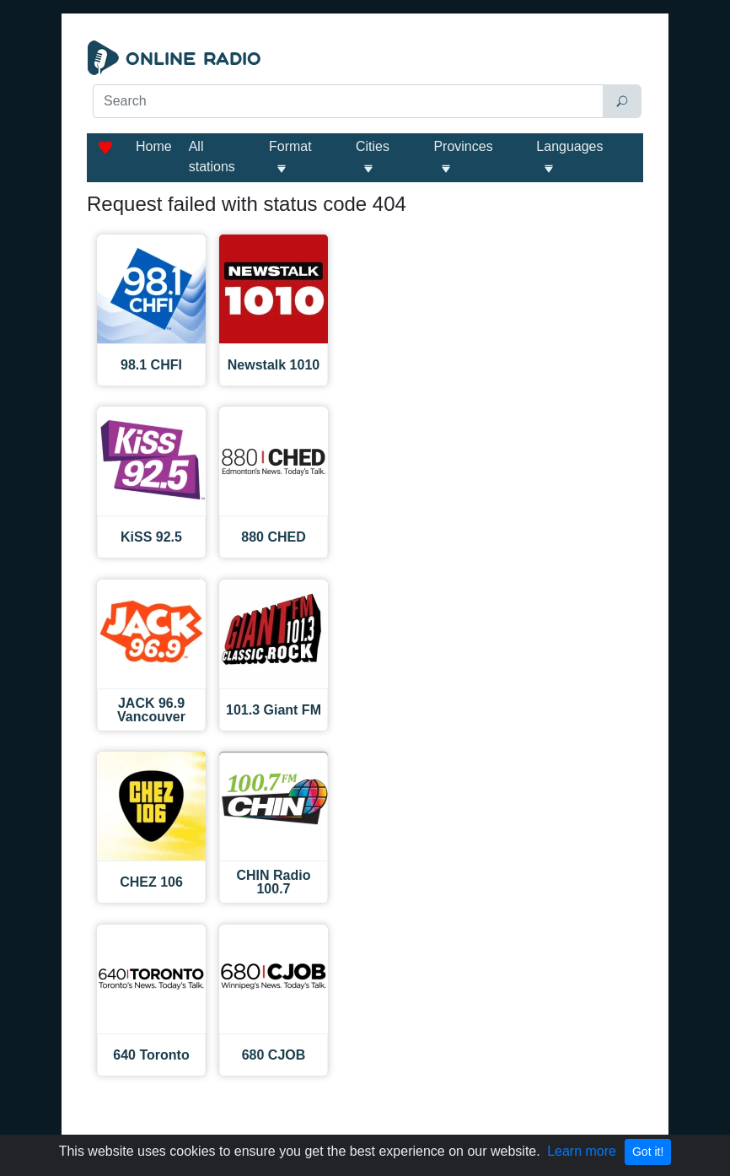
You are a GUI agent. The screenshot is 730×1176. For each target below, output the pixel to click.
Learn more (581, 1151)
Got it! (647, 1151)
